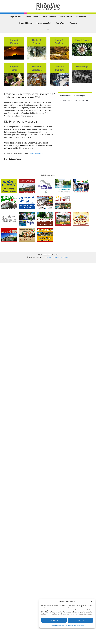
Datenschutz (58, 257)
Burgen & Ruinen (66, 17)
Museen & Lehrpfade (44, 23)
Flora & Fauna (60, 23)
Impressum (80, 625)
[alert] (75, 101)
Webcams (73, 23)
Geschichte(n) (81, 17)
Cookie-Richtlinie (55, 625)
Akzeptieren (54, 620)
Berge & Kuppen (15, 17)
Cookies (66, 257)
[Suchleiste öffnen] (48, 29)
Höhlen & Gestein (32, 17)
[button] (92, 602)
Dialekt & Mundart (25, 23)
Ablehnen (80, 620)
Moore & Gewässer (49, 17)
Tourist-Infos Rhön (36, 154)
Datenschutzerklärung (69, 625)
